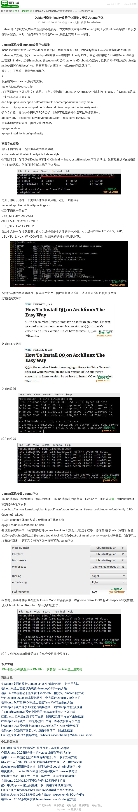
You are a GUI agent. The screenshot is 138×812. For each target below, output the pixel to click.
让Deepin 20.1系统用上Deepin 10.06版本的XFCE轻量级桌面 (40, 725)
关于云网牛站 (44, 805)
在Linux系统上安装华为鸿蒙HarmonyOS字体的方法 (34, 688)
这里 (111, 499)
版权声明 (84, 805)
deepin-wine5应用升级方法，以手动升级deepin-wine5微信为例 (41, 766)
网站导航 (97, 805)
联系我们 (59, 805)
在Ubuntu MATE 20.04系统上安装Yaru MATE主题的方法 (37, 702)
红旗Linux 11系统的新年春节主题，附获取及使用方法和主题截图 (42, 716)
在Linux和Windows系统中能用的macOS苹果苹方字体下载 (38, 711)
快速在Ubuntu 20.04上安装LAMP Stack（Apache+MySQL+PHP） (43, 794)
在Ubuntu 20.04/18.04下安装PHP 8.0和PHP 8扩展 (33, 780)
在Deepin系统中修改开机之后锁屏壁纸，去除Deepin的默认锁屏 (41, 707)
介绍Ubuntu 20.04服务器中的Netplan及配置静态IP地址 (36, 752)
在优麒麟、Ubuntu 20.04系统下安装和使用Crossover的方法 (39, 771)
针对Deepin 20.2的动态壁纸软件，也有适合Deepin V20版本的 (40, 697)
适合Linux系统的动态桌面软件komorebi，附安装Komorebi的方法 (42, 693)
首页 (14, 11)
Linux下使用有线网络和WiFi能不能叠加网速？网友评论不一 (39, 790)
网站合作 (72, 805)
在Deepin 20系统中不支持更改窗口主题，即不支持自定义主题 (40, 721)
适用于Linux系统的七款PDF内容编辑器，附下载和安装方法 (39, 757)
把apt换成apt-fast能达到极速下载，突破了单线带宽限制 (36, 785)
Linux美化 (26, 11)
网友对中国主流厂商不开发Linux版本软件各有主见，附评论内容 (42, 761)
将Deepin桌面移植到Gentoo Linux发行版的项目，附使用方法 (40, 683)
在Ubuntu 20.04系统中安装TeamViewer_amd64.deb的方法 (38, 799)
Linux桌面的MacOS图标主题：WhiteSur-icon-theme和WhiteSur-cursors (46, 735)
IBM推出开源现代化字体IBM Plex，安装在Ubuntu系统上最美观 (41, 669)
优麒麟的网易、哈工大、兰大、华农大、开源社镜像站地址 (38, 775)
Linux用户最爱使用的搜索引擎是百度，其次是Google (35, 747)
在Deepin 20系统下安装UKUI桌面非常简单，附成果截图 (37, 730)
